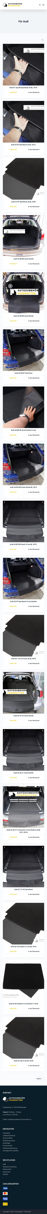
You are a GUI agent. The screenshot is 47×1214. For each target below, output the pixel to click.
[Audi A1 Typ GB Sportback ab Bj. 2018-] (23, 64)
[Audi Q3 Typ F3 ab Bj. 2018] (23, 1038)
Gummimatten (8, 1138)
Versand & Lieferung (9, 1167)
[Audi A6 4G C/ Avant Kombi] (23, 750)
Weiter (39, 1078)
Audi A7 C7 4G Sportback (23, 889)
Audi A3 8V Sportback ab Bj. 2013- (23, 145)
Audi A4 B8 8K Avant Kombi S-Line (23, 430)
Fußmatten (6, 1133)
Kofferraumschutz (9, 1141)
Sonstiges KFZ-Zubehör (11, 1151)
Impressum (7, 1172)
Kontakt (5, 1174)
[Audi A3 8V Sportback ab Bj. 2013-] (23, 122)
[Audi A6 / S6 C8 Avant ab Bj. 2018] (23, 636)
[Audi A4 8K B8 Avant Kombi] (23, 236)
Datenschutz (7, 1169)
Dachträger (6, 1143)
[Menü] (43, 5)
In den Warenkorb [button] (33, 92)
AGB (4, 1164)
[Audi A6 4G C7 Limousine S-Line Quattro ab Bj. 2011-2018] (23, 807)
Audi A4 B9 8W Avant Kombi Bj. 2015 (23, 487)
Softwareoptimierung (10, 1148)
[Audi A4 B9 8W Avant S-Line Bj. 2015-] (23, 521)
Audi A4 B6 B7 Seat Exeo (23, 373)
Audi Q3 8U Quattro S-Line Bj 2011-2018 (23, 1004)
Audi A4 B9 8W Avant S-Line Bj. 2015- (23, 544)
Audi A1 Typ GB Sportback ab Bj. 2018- (23, 88)
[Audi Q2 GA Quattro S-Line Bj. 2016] (23, 923)
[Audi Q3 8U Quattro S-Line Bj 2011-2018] (23, 981)
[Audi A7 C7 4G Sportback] (23, 866)
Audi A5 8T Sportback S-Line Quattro (23, 601)
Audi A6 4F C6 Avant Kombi (23, 716)
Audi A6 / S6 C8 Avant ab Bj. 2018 (23, 659)
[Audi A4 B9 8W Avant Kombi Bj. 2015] (23, 464)
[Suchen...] (40, 5)
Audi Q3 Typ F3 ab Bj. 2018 (23, 1061)
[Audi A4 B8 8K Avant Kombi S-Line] (23, 407)
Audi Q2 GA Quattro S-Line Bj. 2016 (23, 947)
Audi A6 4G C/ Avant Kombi (23, 773)
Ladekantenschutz (9, 1135)
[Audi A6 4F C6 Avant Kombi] (23, 693)
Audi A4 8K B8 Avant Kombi (23, 259)
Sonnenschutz (7, 1145)
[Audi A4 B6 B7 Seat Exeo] (23, 350)
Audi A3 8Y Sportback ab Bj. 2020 (23, 202)
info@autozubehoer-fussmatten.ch (19, 1119)
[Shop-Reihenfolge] (42, 39)
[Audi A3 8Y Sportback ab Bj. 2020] (23, 179)
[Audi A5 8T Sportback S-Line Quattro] (23, 578)
